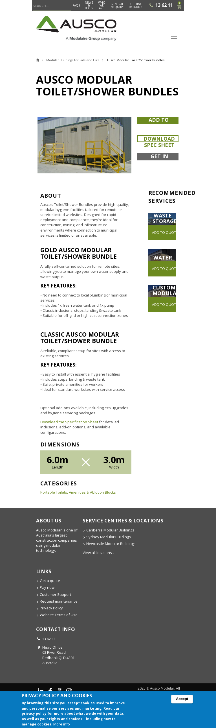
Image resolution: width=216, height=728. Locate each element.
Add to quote (159, 123)
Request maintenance (59, 601)
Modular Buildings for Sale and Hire (73, 60)
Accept (182, 700)
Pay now (47, 587)
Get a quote (50, 580)
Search (66, 6)
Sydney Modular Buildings (108, 536)
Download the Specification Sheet (69, 421)
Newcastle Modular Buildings (111, 543)
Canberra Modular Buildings (110, 530)
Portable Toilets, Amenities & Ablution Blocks (78, 492)
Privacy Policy (51, 608)
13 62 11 (164, 5)
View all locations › (98, 552)
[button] (84, 145)
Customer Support (55, 594)
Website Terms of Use (59, 614)
